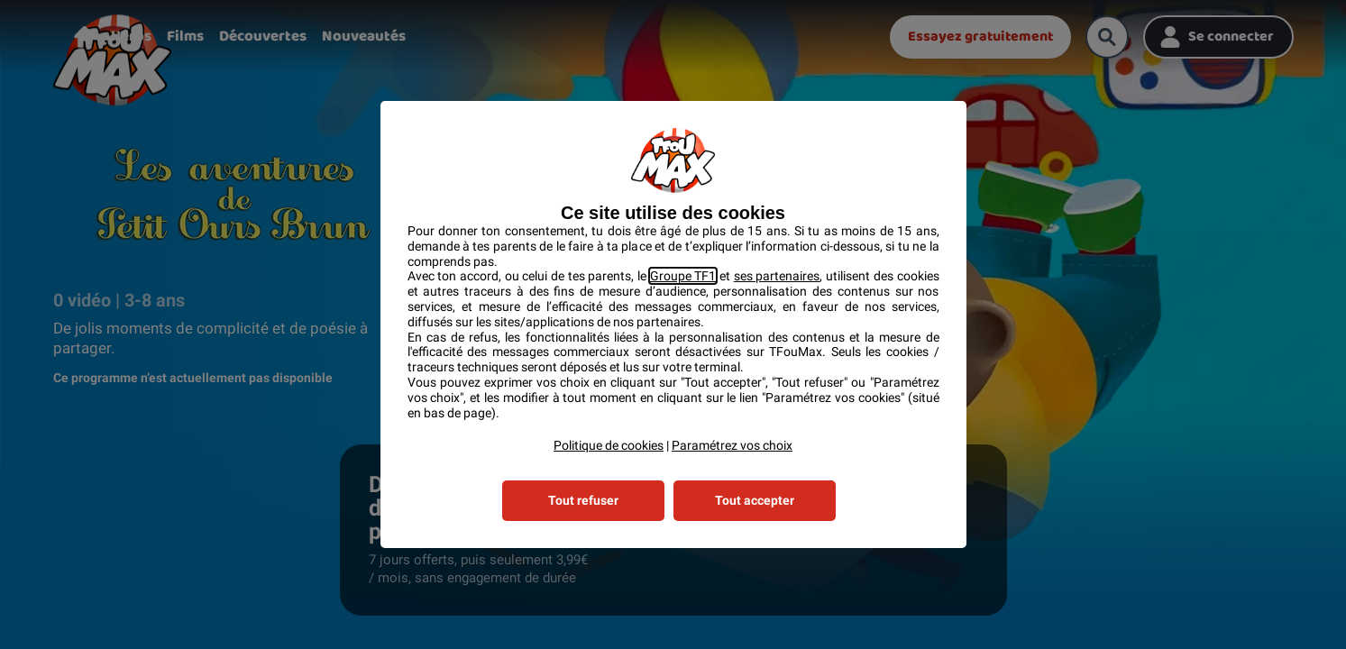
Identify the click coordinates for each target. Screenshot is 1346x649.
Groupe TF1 (683, 276)
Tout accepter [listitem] (754, 500)
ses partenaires (777, 276)
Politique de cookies (609, 445)
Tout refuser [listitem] (583, 500)
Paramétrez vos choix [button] (732, 445)
